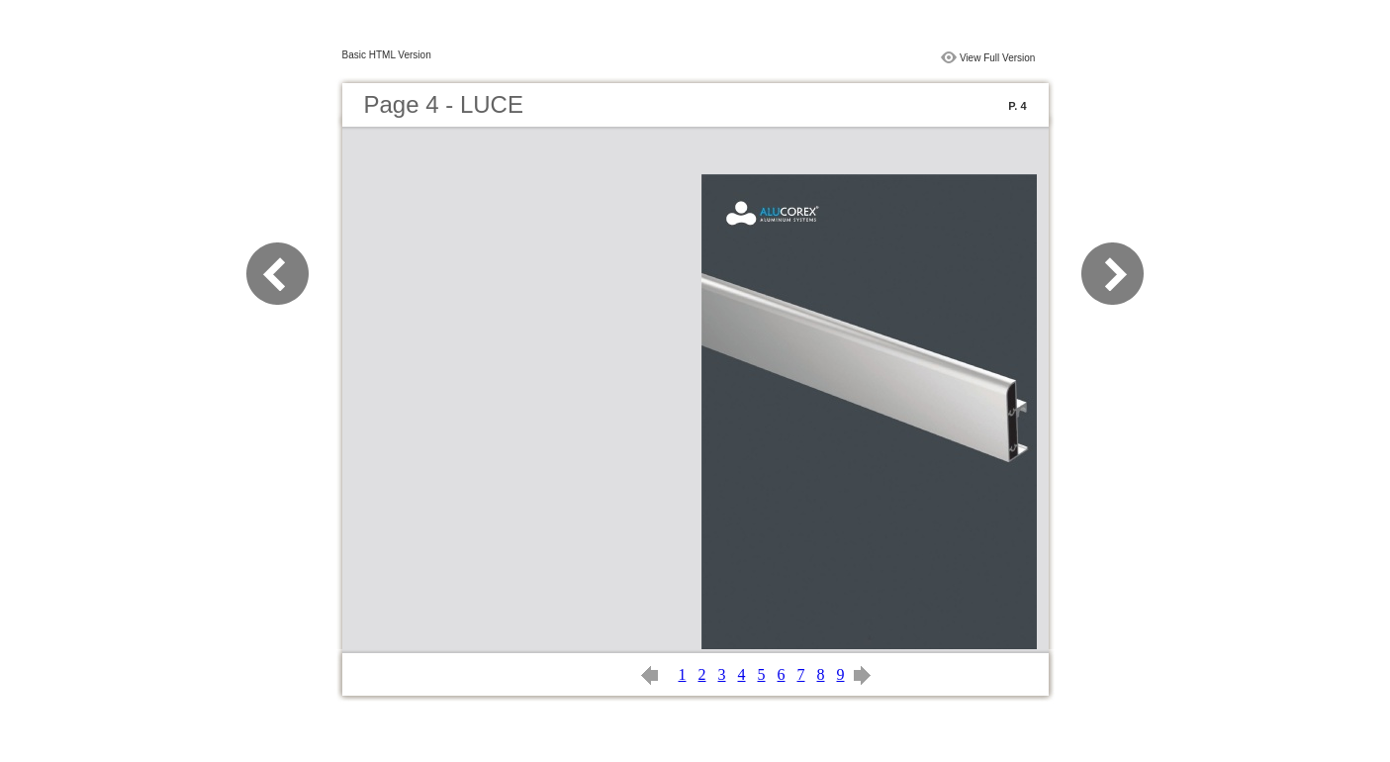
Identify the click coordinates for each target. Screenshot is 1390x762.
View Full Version (998, 57)
